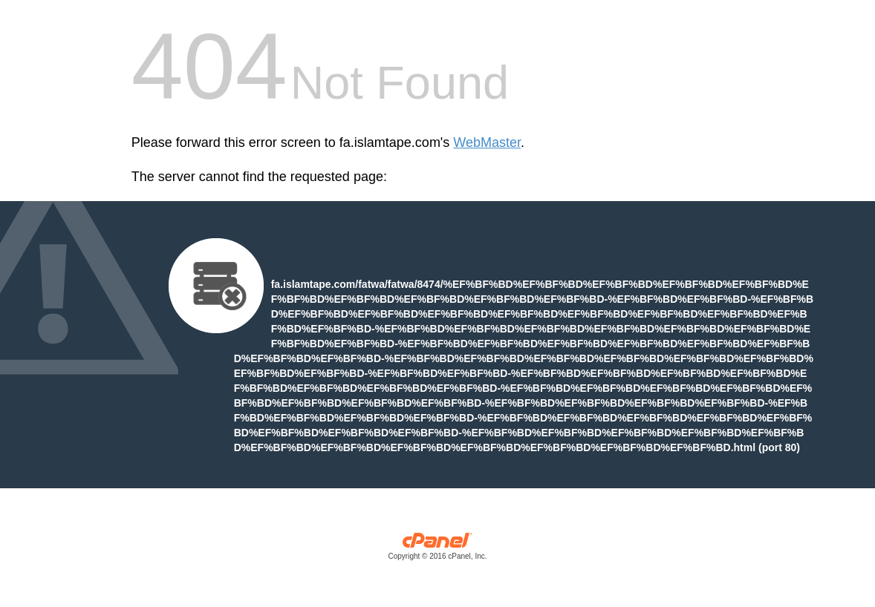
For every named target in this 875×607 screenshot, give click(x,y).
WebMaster (487, 142)
